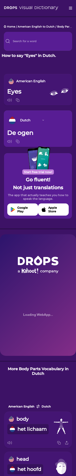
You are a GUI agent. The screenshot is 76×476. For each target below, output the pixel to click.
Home (11, 26)
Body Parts (64, 26)
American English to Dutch (36, 26)
